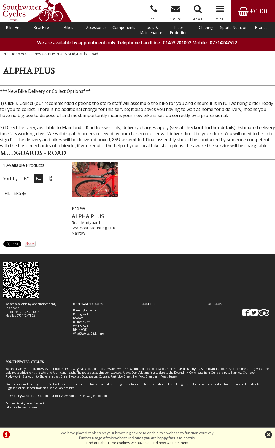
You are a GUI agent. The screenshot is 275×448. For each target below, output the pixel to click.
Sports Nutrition (233, 27)
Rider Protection (179, 30)
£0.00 (253, 10)
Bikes (68, 27)
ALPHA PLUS (54, 53)
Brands (261, 27)
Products (10, 53)
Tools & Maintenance (151, 30)
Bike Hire (13, 27)
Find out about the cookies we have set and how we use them (137, 442)
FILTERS (15, 193)
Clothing (206, 27)
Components (123, 27)
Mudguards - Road (83, 53)
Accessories (96, 27)
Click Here (97, 333)
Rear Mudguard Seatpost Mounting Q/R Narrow (93, 228)
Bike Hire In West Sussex (21, 407)
